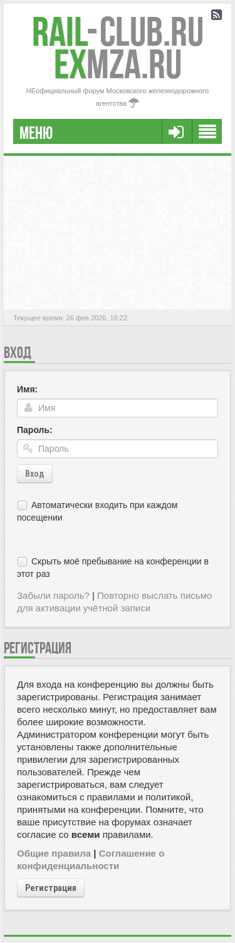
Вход (34, 474)
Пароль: (35, 430)
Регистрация (50, 888)
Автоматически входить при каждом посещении (97, 511)
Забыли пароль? (53, 595)
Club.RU (118, 31)
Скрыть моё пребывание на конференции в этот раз (113, 567)
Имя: (27, 389)
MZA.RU (118, 64)
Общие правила (54, 853)
